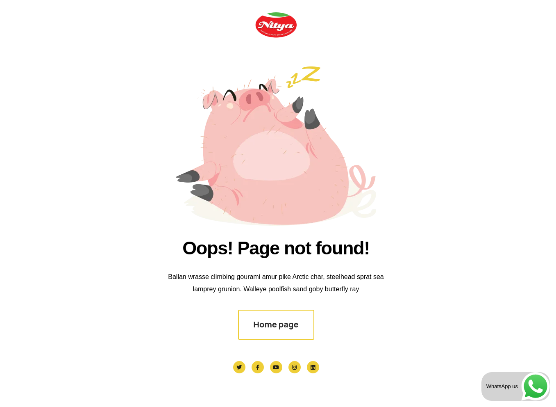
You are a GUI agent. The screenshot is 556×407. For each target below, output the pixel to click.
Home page (275, 324)
